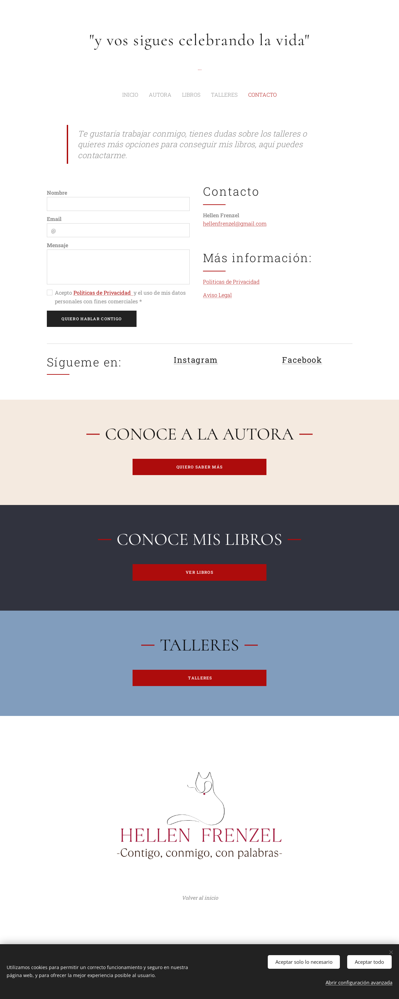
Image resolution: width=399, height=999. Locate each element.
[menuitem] (138, 94)
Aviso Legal (217, 295)
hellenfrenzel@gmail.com (234, 223)
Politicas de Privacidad (231, 281)
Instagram (195, 360)
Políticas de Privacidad (103, 292)
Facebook (302, 360)
